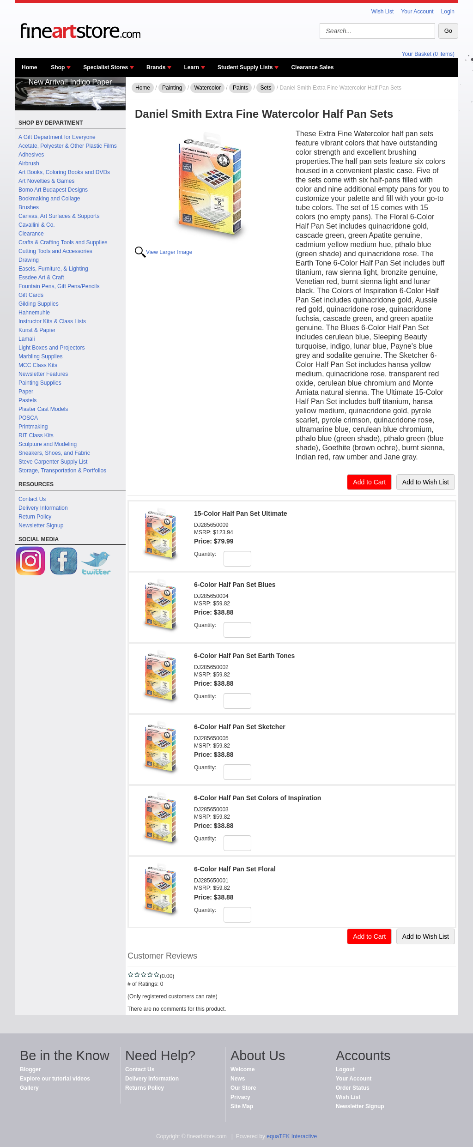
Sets (265, 88)
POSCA (28, 418)
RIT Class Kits (36, 435)
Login (448, 11)
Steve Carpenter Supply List (52, 462)
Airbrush (28, 163)
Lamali (26, 339)
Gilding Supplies (38, 304)
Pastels (27, 400)
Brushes (28, 207)
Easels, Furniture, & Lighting (53, 269)
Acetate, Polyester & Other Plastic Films (67, 146)
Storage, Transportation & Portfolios (62, 470)
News (237, 1078)
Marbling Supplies (40, 356)
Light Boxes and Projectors (51, 347)
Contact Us (32, 499)
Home (29, 67)
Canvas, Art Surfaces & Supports (58, 216)
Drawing (28, 260)
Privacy (240, 1097)
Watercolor (207, 88)
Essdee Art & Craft (41, 277)
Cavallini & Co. (36, 225)
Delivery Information (43, 508)
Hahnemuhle (34, 312)
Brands (155, 67)
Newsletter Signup (40, 525)
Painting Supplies (39, 383)
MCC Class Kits (37, 365)
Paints (240, 88)
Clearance (31, 233)
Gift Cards (30, 295)
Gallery (29, 1088)
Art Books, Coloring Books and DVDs (64, 172)
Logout (345, 1069)
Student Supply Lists (245, 67)
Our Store (243, 1088)
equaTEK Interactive (292, 1136)
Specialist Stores (105, 67)
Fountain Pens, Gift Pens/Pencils (58, 286)
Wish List (382, 11)
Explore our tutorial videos (55, 1078)
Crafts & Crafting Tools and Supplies (63, 242)
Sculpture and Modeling (47, 444)
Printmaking (33, 426)
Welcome (242, 1069)
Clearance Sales (312, 67)
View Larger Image (169, 252)
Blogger (30, 1069)
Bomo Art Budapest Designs (53, 190)
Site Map (241, 1106)
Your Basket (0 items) (428, 54)
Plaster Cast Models (43, 409)
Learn (191, 67)
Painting (172, 88)
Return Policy (34, 516)
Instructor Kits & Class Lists (52, 321)
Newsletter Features (43, 374)
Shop (58, 67)
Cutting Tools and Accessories (55, 251)
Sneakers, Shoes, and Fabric (54, 453)
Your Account (417, 11)
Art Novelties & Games (46, 181)
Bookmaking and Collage (49, 198)
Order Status (353, 1088)
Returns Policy (144, 1088)
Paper (25, 391)
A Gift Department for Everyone (57, 137)
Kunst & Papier (36, 330)
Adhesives (31, 154)
